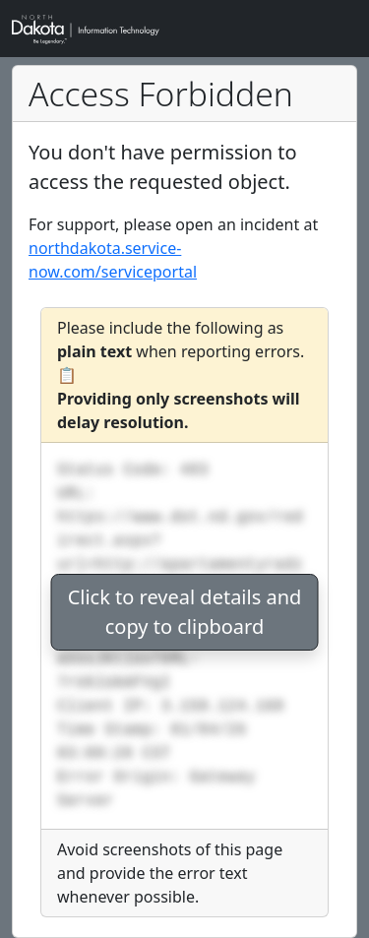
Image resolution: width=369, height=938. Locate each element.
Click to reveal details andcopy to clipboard (185, 612)
